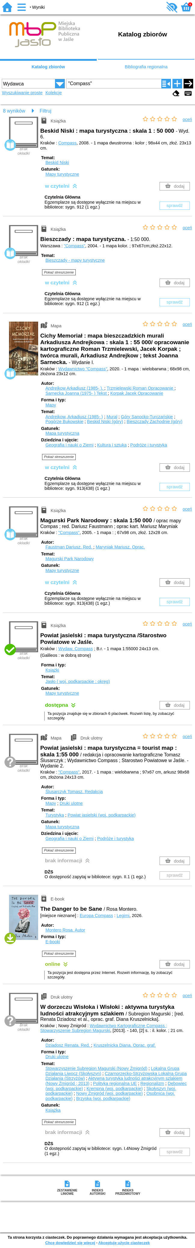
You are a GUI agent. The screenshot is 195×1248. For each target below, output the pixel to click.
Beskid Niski (57, 162)
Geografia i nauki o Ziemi (69, 445)
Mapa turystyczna (62, 433)
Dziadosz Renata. (68, 1045)
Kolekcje (53, 92)
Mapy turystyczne (62, 174)
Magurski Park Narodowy (69, 558)
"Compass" (74, 245)
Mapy (50, 405)
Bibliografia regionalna (146, 66)
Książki (52, 670)
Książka (52, 1110)
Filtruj (45, 110)
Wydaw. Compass (75, 648)
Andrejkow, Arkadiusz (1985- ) (74, 416)
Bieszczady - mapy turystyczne (75, 260)
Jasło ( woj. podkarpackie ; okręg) (77, 681)
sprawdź (175, 205)
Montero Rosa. (65, 930)
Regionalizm (152, 1083)
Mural (111, 416)
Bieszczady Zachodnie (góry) (155, 421)
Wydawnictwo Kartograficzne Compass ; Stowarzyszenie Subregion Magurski (103, 1028)
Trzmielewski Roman (141, 388)
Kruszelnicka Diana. (124, 1045)
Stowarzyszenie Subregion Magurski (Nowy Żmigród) (96, 1068)
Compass (67, 143)
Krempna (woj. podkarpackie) (115, 1088)
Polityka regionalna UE (115, 1083)
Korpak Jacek (136, 393)
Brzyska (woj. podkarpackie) (103, 1098)
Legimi (123, 915)
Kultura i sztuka (111, 445)
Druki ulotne (71, 803)
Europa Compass (96, 915)
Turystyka (54, 815)
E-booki (52, 941)
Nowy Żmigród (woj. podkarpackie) (109, 1093)
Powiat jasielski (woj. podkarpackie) (102, 815)
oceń (187, 119)
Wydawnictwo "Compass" (82, 368)
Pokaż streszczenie (59, 272)
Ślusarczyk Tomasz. (74, 791)
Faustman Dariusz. (69, 547)
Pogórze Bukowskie (64, 421)
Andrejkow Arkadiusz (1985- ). (74, 388)
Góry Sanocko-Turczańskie (147, 416)
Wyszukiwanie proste (22, 92)
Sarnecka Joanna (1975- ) (76, 393)
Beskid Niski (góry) (105, 421)
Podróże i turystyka (148, 445)
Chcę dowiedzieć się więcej (70, 1242)
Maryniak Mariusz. (120, 547)
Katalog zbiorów (48, 66)
